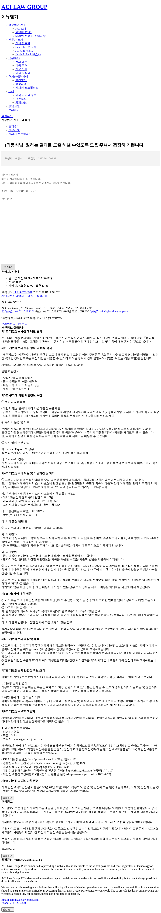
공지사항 (21, 102)
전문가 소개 (15, 39)
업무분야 (14, 58)
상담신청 (14, 106)
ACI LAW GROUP (24, 7)
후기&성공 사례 (18, 76)
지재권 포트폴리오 (27, 87)
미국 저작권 (22, 72)
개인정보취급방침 (12, 295)
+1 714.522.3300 (22, 292)
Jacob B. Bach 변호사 (28, 54)
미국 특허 (21, 65)
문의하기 (14, 109)
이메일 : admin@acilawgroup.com (109, 311)
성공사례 (21, 83)
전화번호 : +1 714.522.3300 (17, 311)
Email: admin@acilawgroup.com (20, 899)
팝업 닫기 (8, 797)
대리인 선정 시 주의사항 (30, 35)
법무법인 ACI (16, 24)
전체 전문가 (22, 43)
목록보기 (8, 267)
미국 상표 (21, 69)
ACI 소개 (21, 28)
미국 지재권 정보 (25, 95)
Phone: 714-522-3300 (13, 902)
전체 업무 (21, 61)
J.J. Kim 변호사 (24, 50)
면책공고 (30, 295)
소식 (11, 91)
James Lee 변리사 (25, 47)
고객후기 (21, 80)
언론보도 (21, 98)
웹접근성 (42, 295)
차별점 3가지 (23, 32)
